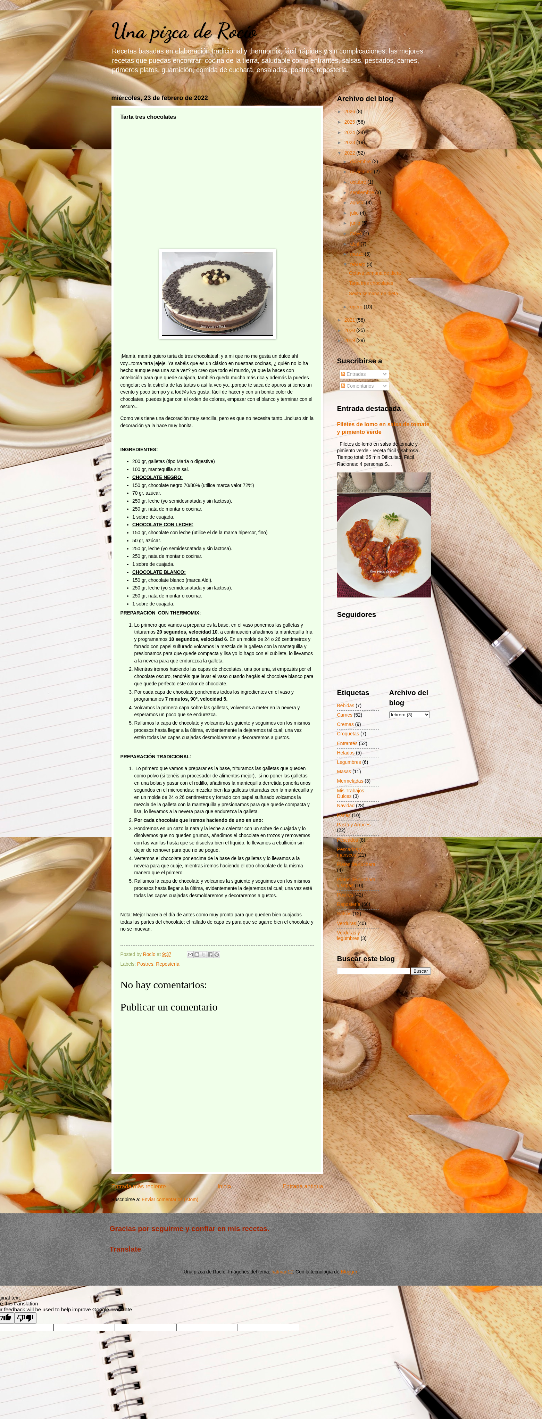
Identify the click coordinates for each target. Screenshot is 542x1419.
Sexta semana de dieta (373, 293)
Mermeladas (350, 781)
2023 (350, 142)
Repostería (168, 964)
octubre (358, 182)
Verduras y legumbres (348, 935)
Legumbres (349, 762)
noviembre (362, 171)
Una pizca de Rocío (184, 30)
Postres (145, 964)
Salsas (344, 913)
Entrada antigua (303, 1186)
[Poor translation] (25, 1318)
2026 (350, 111)
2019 (350, 340)
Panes (344, 815)
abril (355, 244)
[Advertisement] (217, 197)
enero (357, 307)
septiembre (362, 192)
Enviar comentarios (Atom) (170, 1199)
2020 (350, 330)
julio (355, 213)
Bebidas (346, 705)
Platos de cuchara (356, 864)
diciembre (361, 161)
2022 (350, 153)
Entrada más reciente (138, 1186)
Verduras (346, 923)
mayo (356, 233)
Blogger (349, 1271)
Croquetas (348, 733)
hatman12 (282, 1271)
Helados (346, 753)
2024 (350, 132)
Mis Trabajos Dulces (350, 793)
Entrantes (347, 743)
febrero (358, 264)
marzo (357, 254)
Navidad (346, 805)
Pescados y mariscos (349, 852)
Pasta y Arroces (354, 824)
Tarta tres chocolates (371, 283)
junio (355, 223)
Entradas (353, 374)
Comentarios (357, 386)
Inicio (224, 1186)
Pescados (347, 840)
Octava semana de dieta (375, 273)
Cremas (345, 724)
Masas (344, 771)
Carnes (344, 715)
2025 (350, 122)
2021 (350, 320)
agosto (358, 202)
